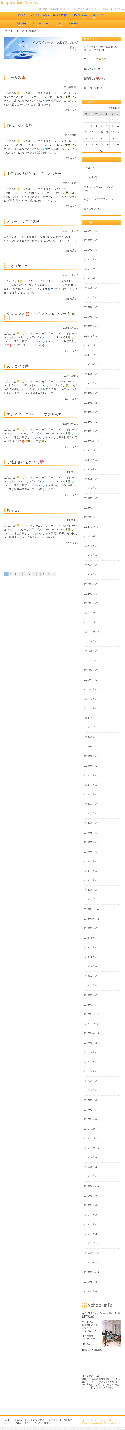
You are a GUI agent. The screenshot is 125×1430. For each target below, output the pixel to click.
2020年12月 (90, 718)
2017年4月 (89, 1090)
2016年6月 (89, 1186)
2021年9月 (89, 641)
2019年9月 (89, 823)
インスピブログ (17, 31)
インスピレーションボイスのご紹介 (49, 16)
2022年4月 (89, 584)
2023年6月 (89, 479)
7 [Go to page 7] (33, 574)
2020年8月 (89, 756)
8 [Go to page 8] (38, 574)
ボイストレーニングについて (88, 16)
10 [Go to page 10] (48, 574)
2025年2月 (89, 336)
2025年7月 (89, 297)
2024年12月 (90, 345)
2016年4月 (89, 1205)
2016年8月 (89, 1167)
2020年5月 (89, 775)
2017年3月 (89, 1100)
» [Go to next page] (53, 574)
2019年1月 (89, 890)
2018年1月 (89, 1004)
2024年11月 (90, 355)
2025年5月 (89, 316)
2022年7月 (89, 565)
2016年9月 (89, 1157)
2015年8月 (89, 1281)
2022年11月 (90, 527)
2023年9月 (89, 460)
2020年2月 (89, 804)
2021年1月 (89, 708)
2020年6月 (89, 765)
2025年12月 (90, 269)
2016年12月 (90, 1129)
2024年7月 (89, 383)
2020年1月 (89, 813)
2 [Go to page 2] (10, 574)
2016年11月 (90, 1138)
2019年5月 (89, 861)
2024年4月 (89, 412)
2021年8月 (89, 651)
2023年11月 (90, 450)
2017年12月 (90, 1014)
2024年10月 (90, 364)
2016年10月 (90, 1148)
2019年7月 (89, 842)
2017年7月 (89, 1062)
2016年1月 (89, 1234)
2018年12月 (90, 899)
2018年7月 (89, 947)
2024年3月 (89, 421)
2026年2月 (89, 250)
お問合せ (74, 24)
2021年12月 (90, 613)
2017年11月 (90, 1024)
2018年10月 (90, 918)
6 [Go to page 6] (29, 574)
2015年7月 (89, 1291)
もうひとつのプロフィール (98, 199)
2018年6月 (89, 957)
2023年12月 (90, 441)
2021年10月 (90, 632)
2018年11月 (90, 909)
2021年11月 (90, 622)
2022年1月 (89, 603)
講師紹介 (21, 24)
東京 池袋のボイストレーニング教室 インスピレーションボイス (21, 3)
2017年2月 (89, 1109)
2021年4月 (89, 679)
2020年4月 (89, 785)
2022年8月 (89, 555)
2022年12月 (90, 517)
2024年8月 (89, 374)
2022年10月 (90, 536)
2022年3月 (89, 593)
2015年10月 (90, 1262)
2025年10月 (90, 278)
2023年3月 (89, 498)
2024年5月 (89, 402)
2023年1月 (89, 507)
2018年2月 (89, 995)
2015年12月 (90, 1243)
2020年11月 (90, 727)
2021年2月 (89, 699)
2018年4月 (89, 976)
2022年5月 (89, 574)
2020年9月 (89, 746)
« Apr (100, 151)
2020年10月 (90, 737)
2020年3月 (89, 794)
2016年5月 (89, 1195)
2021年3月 (89, 689)
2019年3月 (89, 871)
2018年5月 (89, 966)
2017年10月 (90, 1033)
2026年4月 (89, 230)
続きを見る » (71, 110)
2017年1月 (89, 1119)
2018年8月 (89, 938)
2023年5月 (89, 488)
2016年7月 (89, 1176)
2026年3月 (89, 240)
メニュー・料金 (40, 24)
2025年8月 (89, 288)
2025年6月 (89, 307)
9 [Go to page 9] (43, 574)
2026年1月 (89, 259)
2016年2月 (89, 1224)
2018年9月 (89, 928)
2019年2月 (89, 880)
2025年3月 (89, 326)
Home (6, 31)
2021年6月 (89, 670)
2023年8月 (89, 469)
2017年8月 (89, 1052)
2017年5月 (89, 1081)
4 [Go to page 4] (19, 574)
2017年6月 (89, 1071)
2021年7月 (89, 660)
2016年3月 (89, 1215)
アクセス (58, 24)
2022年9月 (89, 546)
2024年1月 (89, 431)
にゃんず (89, 177)
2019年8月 (89, 832)
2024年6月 (89, 393)
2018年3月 (89, 985)
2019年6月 (89, 852)
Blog (86, 167)
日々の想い (90, 209)
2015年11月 (90, 1253)
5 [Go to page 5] (24, 574)
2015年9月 (89, 1272)
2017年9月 (89, 1043)
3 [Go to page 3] (15, 574)
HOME (21, 16)
